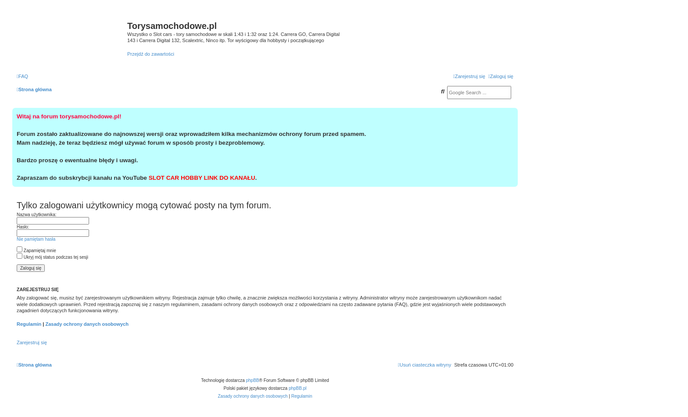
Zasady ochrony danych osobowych (87, 324)
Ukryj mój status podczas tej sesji (52, 257)
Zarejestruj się (32, 342)
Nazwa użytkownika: (37, 214)
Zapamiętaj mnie (36, 250)
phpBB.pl (298, 388)
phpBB (252, 380)
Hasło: (23, 227)
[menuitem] (22, 76)
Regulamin (29, 324)
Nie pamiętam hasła (36, 239)
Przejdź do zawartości (150, 54)
